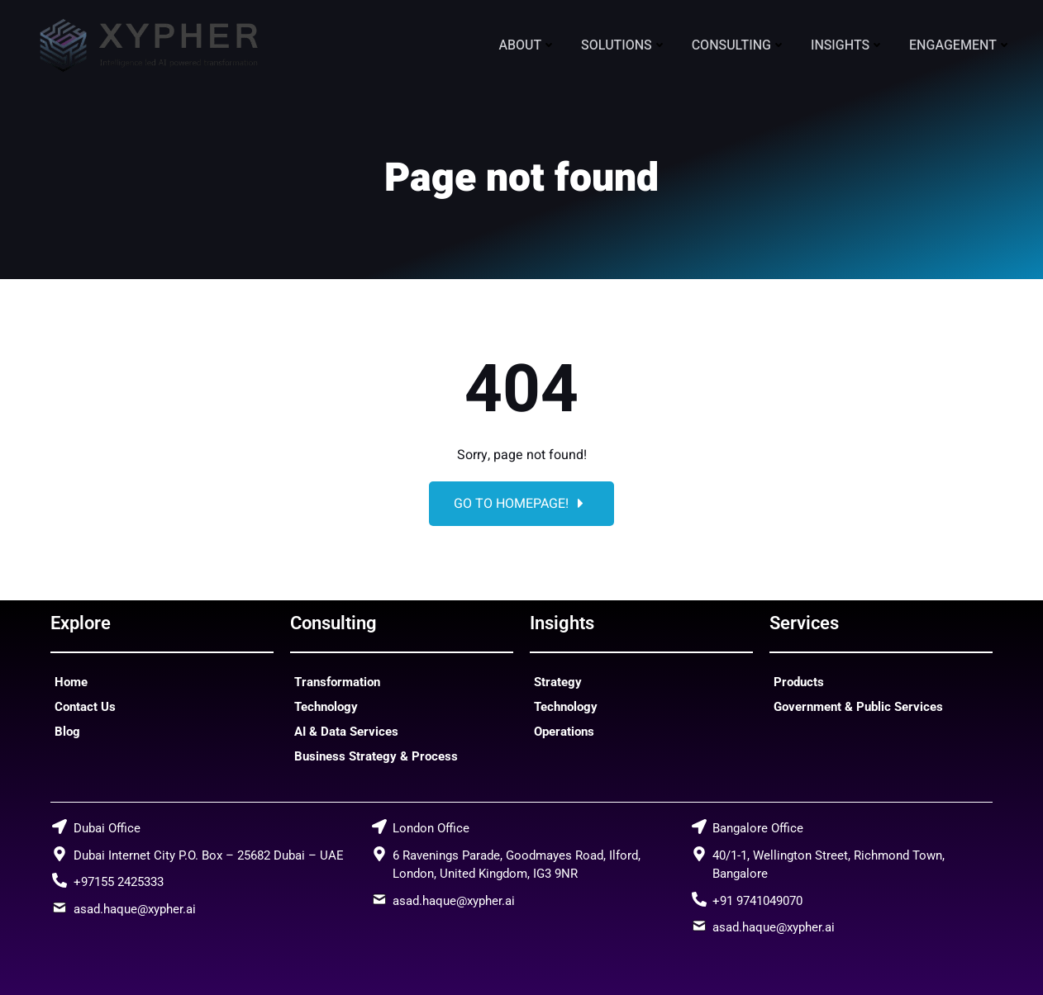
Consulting (739, 45)
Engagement (960, 45)
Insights (847, 45)
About (527, 45)
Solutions (624, 45)
